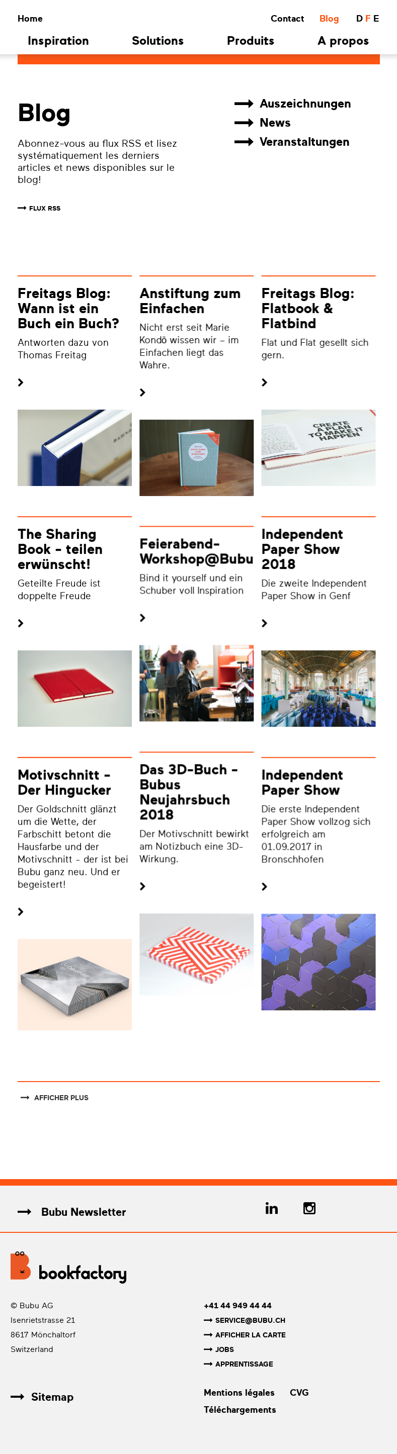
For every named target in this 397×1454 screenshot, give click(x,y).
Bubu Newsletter (72, 1212)
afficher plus (55, 1097)
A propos (343, 42)
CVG (299, 1393)
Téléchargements (240, 1410)
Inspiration (58, 42)
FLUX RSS (44, 208)
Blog (329, 19)
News (262, 123)
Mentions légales (239, 1393)
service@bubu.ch (244, 1320)
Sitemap (42, 1397)
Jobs (219, 1349)
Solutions (158, 42)
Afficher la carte (245, 1335)
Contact (287, 19)
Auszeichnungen (292, 104)
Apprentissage (238, 1364)
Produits (251, 42)
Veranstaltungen (292, 142)
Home (30, 19)
